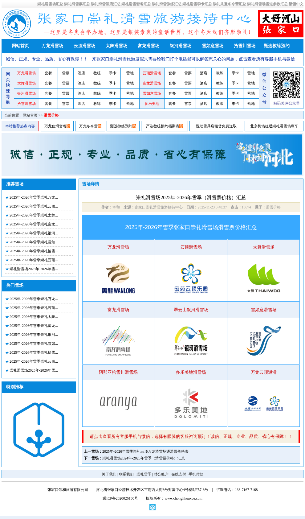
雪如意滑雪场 (264, 309)
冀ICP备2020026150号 (120, 498)
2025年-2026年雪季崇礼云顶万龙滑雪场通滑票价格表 (145, 451)
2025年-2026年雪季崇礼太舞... (34, 215)
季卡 (112, 73)
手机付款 (196, 474)
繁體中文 (296, 4)
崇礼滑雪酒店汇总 (105, 4)
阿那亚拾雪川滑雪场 (118, 372)
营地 (130, 73)
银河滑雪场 (180, 45)
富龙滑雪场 (148, 45)
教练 (97, 73)
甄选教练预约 (277, 45)
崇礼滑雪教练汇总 (166, 4)
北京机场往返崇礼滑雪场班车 (274, 126)
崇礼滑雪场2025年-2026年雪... (34, 269)
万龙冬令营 (88, 126)
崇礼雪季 (143, 474)
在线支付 (178, 474)
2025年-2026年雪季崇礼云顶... (34, 206)
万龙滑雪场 (52, 45)
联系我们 (126, 474)
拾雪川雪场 (244, 45)
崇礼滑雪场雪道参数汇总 (267, 4)
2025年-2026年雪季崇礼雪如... (34, 242)
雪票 (65, 73)
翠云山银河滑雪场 (191, 309)
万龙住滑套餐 (55, 126)
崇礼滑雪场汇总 (50, 4)
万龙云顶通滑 (264, 372)
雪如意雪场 (212, 45)
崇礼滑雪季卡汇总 (197, 4)
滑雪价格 (51, 115)
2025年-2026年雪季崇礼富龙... (34, 224)
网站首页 (20, 45)
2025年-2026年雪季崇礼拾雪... (34, 251)
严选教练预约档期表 (162, 126)
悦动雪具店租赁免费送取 (216, 126)
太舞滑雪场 (116, 45)
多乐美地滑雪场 (191, 372)
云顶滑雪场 (84, 45)
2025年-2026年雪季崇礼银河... (34, 233)
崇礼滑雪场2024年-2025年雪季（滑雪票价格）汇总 (143, 458)
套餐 (48, 73)
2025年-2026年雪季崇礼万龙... (34, 197)
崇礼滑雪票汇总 (77, 4)
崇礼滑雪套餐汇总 (136, 4)
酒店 (81, 73)
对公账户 (161, 474)
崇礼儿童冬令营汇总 (229, 4)
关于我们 (109, 474)
